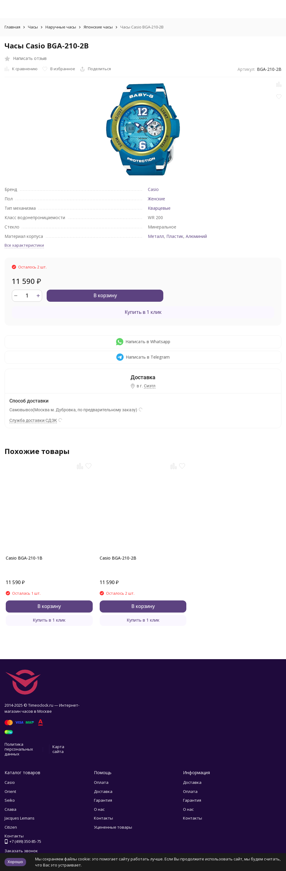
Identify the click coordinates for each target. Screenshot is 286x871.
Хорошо (15, 861)
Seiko (10, 800)
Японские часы (98, 27)
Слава (10, 809)
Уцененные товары (113, 827)
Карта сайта (58, 749)
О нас (99, 809)
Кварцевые (159, 208)
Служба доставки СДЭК (33, 420)
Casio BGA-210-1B (24, 558)
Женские (156, 199)
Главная (12, 27)
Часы (33, 27)
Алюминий (196, 236)
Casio (153, 189)
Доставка (103, 791)
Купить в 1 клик (143, 312)
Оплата (101, 782)
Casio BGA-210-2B (118, 558)
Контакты (103, 818)
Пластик (174, 236)
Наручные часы (60, 27)
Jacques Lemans (20, 818)
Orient (10, 791)
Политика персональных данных (19, 748)
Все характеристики (24, 245)
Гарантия (103, 800)
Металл (156, 236)
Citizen (11, 827)
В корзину (105, 295)
